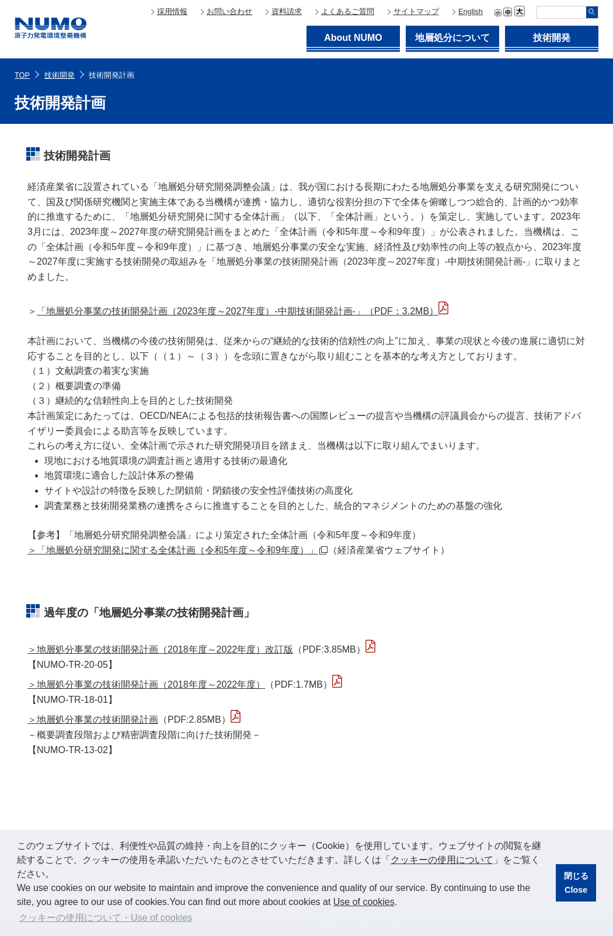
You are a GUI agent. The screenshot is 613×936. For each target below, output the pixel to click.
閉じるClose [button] (576, 883)
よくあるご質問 (347, 11)
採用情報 (172, 11)
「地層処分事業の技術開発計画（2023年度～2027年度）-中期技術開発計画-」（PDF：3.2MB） (237, 311)
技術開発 (551, 38)
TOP (22, 75)
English (470, 11)
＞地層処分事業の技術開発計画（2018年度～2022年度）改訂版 (160, 649)
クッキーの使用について (442, 860)
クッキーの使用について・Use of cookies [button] (105, 918)
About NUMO (353, 38)
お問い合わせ (229, 11)
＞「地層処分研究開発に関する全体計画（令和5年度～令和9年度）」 (177, 550)
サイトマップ (416, 11)
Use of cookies (364, 902)
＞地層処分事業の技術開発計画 (92, 719)
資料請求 (286, 11)
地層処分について (452, 38)
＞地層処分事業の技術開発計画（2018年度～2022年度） (146, 684)
